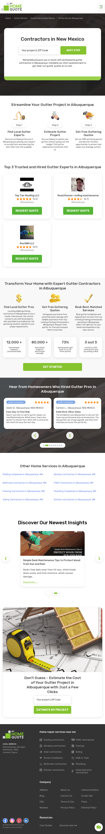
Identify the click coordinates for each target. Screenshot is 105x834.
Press (84, 801)
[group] (52, 559)
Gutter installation (51, 758)
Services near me (68, 825)
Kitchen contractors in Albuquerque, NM (74, 499)
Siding (77, 752)
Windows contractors (53, 746)
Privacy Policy (68, 807)
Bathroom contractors (53, 764)
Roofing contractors (52, 740)
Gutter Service (20, 18)
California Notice (90, 790)
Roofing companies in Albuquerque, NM (23, 474)
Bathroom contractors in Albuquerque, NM (24, 483)
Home (8, 18)
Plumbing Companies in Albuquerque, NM (75, 491)
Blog (42, 796)
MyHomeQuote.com (16, 825)
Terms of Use (67, 801)
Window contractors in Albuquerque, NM (74, 474)
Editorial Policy (89, 807)
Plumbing (78, 764)
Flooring (78, 746)
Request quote (27, 210)
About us (65, 790)
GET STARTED (52, 367)
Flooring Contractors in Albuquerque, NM (24, 491)
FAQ (42, 801)
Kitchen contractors (52, 770)
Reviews (44, 807)
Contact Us (66, 796)
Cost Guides (46, 825)
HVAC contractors (83, 740)
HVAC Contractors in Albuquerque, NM (73, 483)
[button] (44, 445)
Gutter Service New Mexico (43, 18)
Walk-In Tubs (80, 758)
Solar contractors (51, 752)
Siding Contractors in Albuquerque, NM (23, 499)
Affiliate (44, 790)
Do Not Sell (87, 796)
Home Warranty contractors (82, 771)
